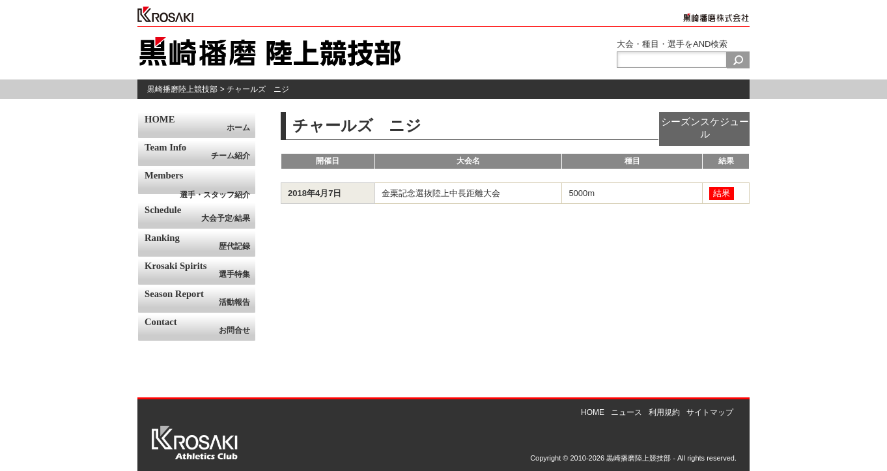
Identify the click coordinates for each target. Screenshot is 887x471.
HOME (200, 124)
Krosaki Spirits (200, 270)
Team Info (200, 152)
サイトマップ (709, 412)
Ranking (200, 242)
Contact (200, 326)
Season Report (200, 298)
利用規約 (664, 412)
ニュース (626, 412)
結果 (721, 193)
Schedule (200, 214)
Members (200, 182)
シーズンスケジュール (705, 128)
